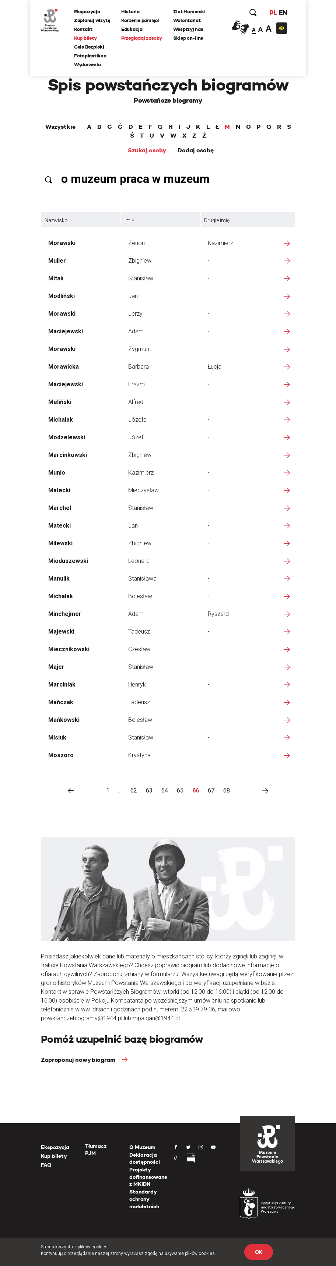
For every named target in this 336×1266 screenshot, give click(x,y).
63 (149, 790)
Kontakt (83, 29)
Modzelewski (66, 437)
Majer (56, 666)
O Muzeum (142, 1147)
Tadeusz (139, 631)
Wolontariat (187, 20)
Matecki (59, 525)
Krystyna (139, 755)
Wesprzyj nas (188, 29)
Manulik (59, 578)
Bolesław (140, 596)
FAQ (46, 1165)
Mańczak (60, 702)
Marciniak (62, 684)
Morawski (62, 243)
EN (283, 12)
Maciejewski (65, 331)
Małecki (59, 490)
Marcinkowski (67, 454)
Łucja (214, 366)
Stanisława (142, 578)
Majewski (61, 631)
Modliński (61, 295)
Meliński (59, 401)
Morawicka (63, 366)
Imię (129, 220)
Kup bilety (85, 38)
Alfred (135, 401)
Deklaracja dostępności (144, 1159)
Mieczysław (143, 490)
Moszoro (61, 755)
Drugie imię (217, 220)
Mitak (56, 278)
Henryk (137, 684)
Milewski (60, 543)
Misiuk (57, 737)
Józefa (137, 419)
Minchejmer (64, 613)
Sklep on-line (188, 38)
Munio (56, 472)
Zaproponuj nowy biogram (79, 1060)
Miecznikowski (69, 649)
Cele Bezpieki (89, 47)
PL (273, 12)
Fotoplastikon (90, 56)
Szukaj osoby (147, 150)
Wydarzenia (87, 64)
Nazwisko (56, 220)
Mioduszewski (68, 560)
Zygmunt (139, 348)
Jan (133, 295)
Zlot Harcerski (189, 11)
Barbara (138, 366)
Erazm (136, 384)
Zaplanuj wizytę (92, 20)
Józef (135, 437)
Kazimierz (220, 243)
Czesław (139, 649)
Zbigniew (139, 260)
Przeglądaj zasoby (141, 38)
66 (195, 790)
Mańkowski (64, 719)
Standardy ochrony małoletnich (144, 1198)
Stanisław (140, 278)
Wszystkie (60, 127)
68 (226, 790)
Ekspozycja (87, 11)
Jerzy (135, 313)
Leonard (139, 560)
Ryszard (218, 613)
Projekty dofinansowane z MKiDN (148, 1176)
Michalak (60, 419)
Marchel (59, 507)
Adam (136, 331)
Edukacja (132, 29)
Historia (130, 11)
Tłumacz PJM (95, 1150)
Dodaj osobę (196, 150)
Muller (57, 260)
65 (180, 790)
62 (133, 790)
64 (164, 790)
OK (258, 1252)
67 (211, 790)
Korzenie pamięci (140, 20)
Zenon (136, 243)
